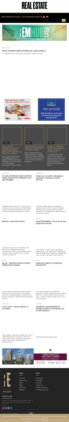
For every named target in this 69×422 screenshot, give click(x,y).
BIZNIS (11, 17)
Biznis (21, 383)
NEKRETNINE (5, 17)
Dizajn (21, 385)
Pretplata (39, 380)
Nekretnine (23, 380)
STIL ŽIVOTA (22, 17)
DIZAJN (16, 17)
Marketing (39, 378)
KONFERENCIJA (31, 17)
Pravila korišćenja (41, 387)
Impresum (39, 385)
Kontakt (38, 383)
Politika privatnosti (42, 390)
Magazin (22, 390)
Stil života (22, 387)
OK (64, 20)
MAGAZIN (39, 17)
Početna (22, 378)
